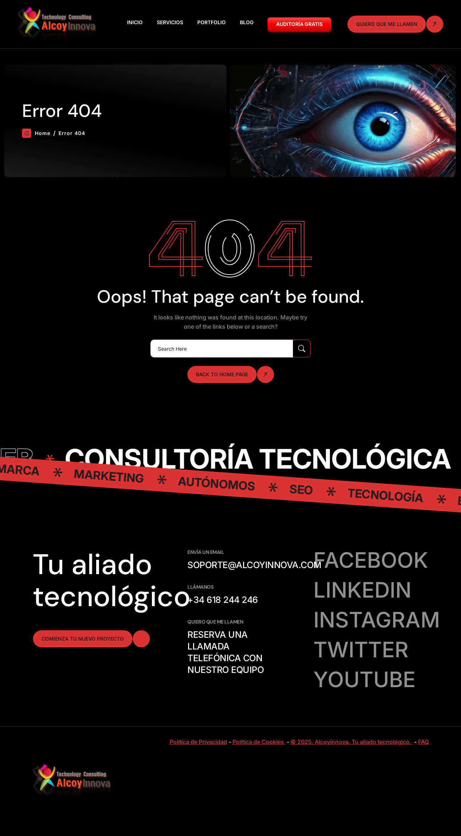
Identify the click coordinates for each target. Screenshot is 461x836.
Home (36, 133)
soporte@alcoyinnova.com (254, 565)
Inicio (135, 22)
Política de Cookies (258, 741)
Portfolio (211, 22)
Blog (246, 22)
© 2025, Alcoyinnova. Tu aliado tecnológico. (352, 741)
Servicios (170, 22)
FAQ (423, 741)
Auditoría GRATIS (299, 24)
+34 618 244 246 (222, 599)
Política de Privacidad (198, 741)
